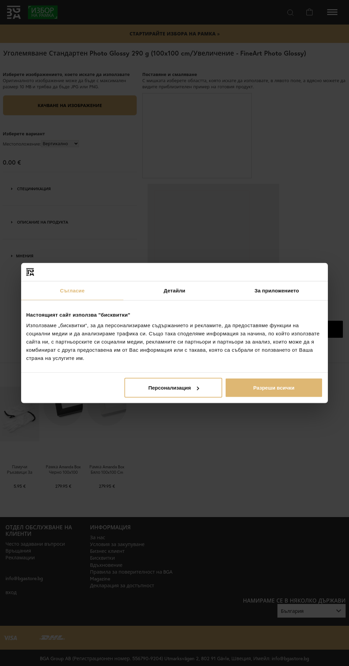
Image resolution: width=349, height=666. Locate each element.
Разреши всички (273, 388)
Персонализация (173, 388)
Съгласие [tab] (72, 290)
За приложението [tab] (277, 290)
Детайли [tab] (174, 290)
